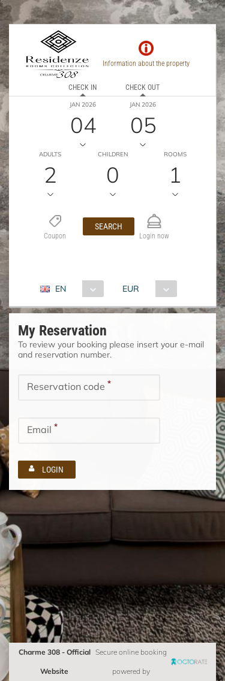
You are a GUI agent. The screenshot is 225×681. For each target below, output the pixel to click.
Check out (142, 87)
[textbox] (89, 387)
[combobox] (76, 288)
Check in (82, 87)
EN (60, 288)
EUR (130, 288)
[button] (108, 226)
